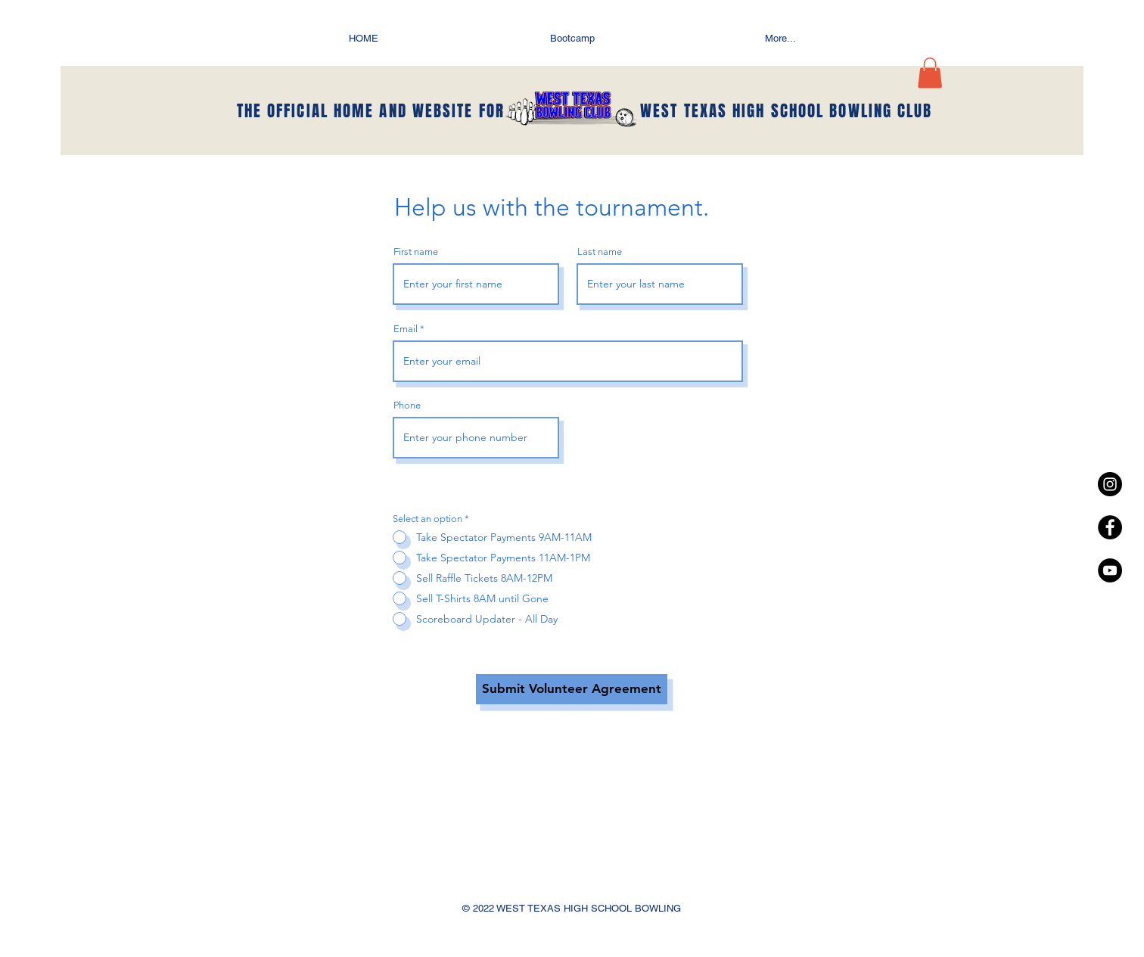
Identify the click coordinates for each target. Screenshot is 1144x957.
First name (415, 251)
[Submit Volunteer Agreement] (571, 689)
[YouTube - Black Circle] (1110, 570)
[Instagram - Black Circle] (1110, 484)
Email (405, 329)
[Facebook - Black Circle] (1110, 527)
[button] (930, 73)
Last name (599, 251)
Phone (407, 405)
